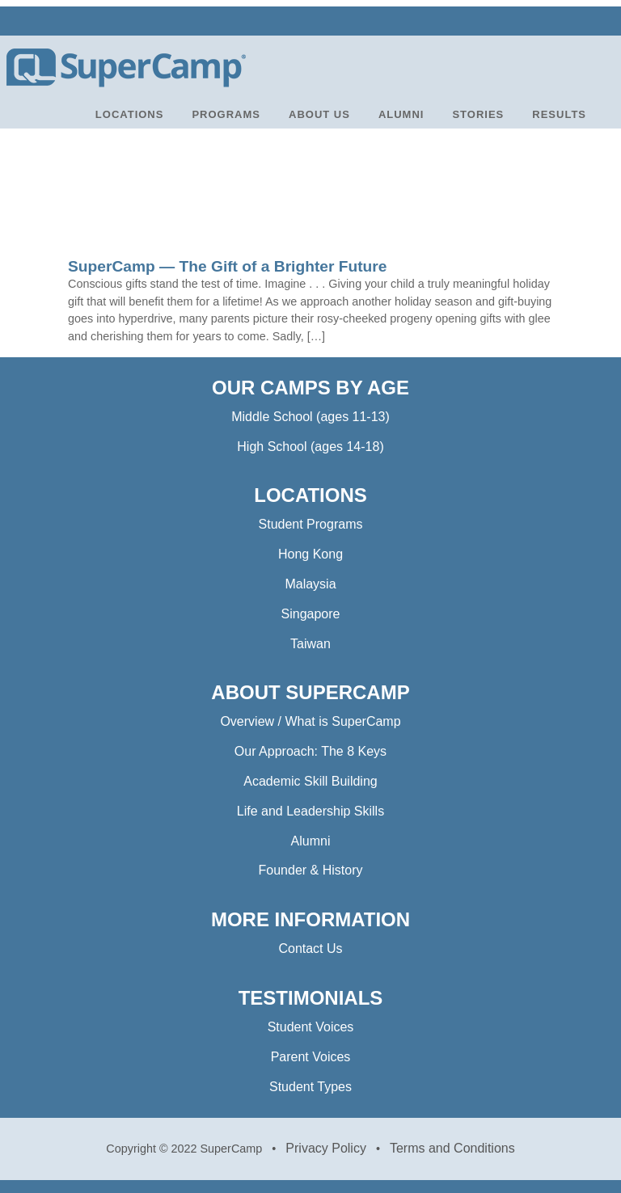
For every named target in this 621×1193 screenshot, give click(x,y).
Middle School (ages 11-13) (310, 417)
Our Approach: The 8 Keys (310, 751)
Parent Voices (311, 1057)
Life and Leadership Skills (310, 811)
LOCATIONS (129, 114)
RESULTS (559, 114)
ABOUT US (319, 114)
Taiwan (310, 644)
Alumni (311, 841)
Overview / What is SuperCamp (310, 721)
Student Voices (311, 1027)
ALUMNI (401, 114)
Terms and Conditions (452, 1148)
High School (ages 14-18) (310, 446)
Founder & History (311, 870)
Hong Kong (310, 554)
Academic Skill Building (310, 781)
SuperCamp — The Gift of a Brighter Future (227, 266)
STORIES (478, 114)
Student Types (310, 1087)
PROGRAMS (226, 114)
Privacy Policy (325, 1148)
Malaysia (310, 584)
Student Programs (311, 524)
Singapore (310, 614)
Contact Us (310, 948)
